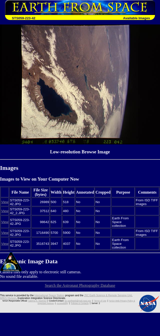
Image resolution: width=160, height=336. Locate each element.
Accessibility (62, 303)
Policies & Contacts (80, 303)
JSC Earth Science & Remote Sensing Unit (108, 295)
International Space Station (49, 295)
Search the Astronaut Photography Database (80, 285)
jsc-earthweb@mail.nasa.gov (77, 301)
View (4, 202)
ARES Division (8, 298)
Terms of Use (100, 301)
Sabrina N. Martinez (37, 301)
